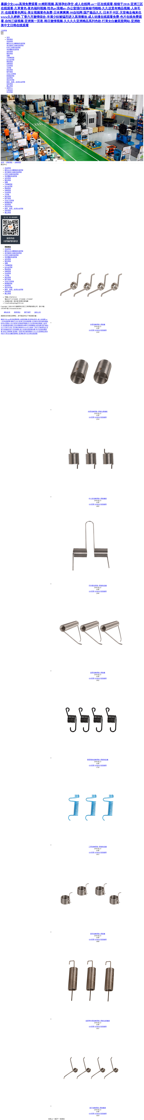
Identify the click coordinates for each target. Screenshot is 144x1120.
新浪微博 (103, 330)
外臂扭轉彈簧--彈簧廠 (97, 324)
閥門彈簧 (8, 198)
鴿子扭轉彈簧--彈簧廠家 (97, 1108)
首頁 (2, 162)
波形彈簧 (8, 178)
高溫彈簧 (8, 168)
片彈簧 (7, 194)
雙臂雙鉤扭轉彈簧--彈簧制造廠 (97, 759)
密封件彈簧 (8, 206)
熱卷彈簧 (8, 210)
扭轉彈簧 (18, 162)
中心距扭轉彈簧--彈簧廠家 (98, 498)
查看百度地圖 (23, 301)
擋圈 (6, 182)
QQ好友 (97, 330)
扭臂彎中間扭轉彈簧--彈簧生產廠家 (98, 1021)
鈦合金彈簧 (8, 186)
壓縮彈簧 (8, 188)
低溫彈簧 (8, 204)
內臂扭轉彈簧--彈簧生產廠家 (98, 411)
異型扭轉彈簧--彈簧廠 (97, 934)
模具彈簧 (8, 196)
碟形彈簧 (8, 180)
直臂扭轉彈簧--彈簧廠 (97, 672)
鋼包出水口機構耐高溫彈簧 (14, 170)
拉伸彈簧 (8, 192)
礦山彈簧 (8, 212)
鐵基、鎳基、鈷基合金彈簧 (14, 208)
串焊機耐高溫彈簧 (11, 176)
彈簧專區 (9, 162)
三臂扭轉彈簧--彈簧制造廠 (98, 847)
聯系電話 (15, 312)
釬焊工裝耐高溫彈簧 (12, 174)
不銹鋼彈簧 (8, 184)
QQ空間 (91, 330)
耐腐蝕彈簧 (8, 202)
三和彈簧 (4, 30)
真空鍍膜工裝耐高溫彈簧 (13, 172)
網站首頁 (5, 312)
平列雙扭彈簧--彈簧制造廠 (98, 585)
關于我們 (26, 312)
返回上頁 (36, 312)
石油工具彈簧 (9, 200)
